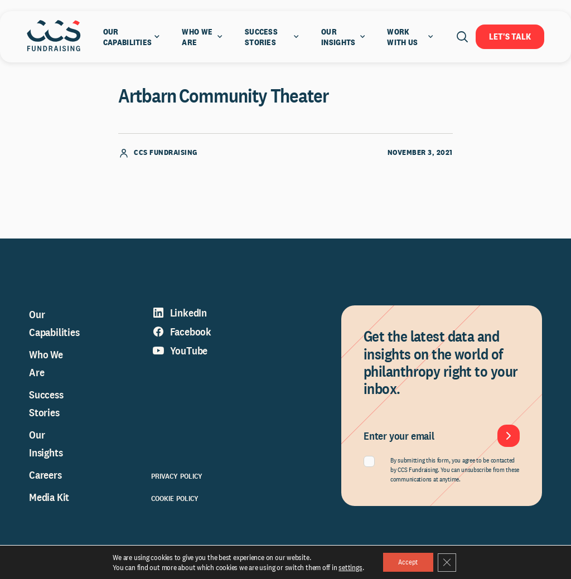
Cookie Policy (175, 504)
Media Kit (49, 503)
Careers (45, 481)
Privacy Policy (177, 482)
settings (347, 567)
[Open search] (462, 36)
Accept (407, 562)
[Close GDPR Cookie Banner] (449, 562)
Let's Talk (510, 36)
